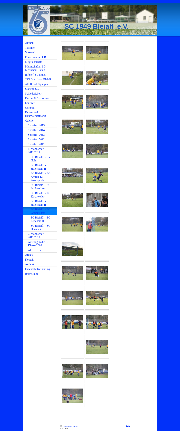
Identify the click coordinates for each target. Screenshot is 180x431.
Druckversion (66, 426)
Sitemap (75, 426)
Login (128, 426)
